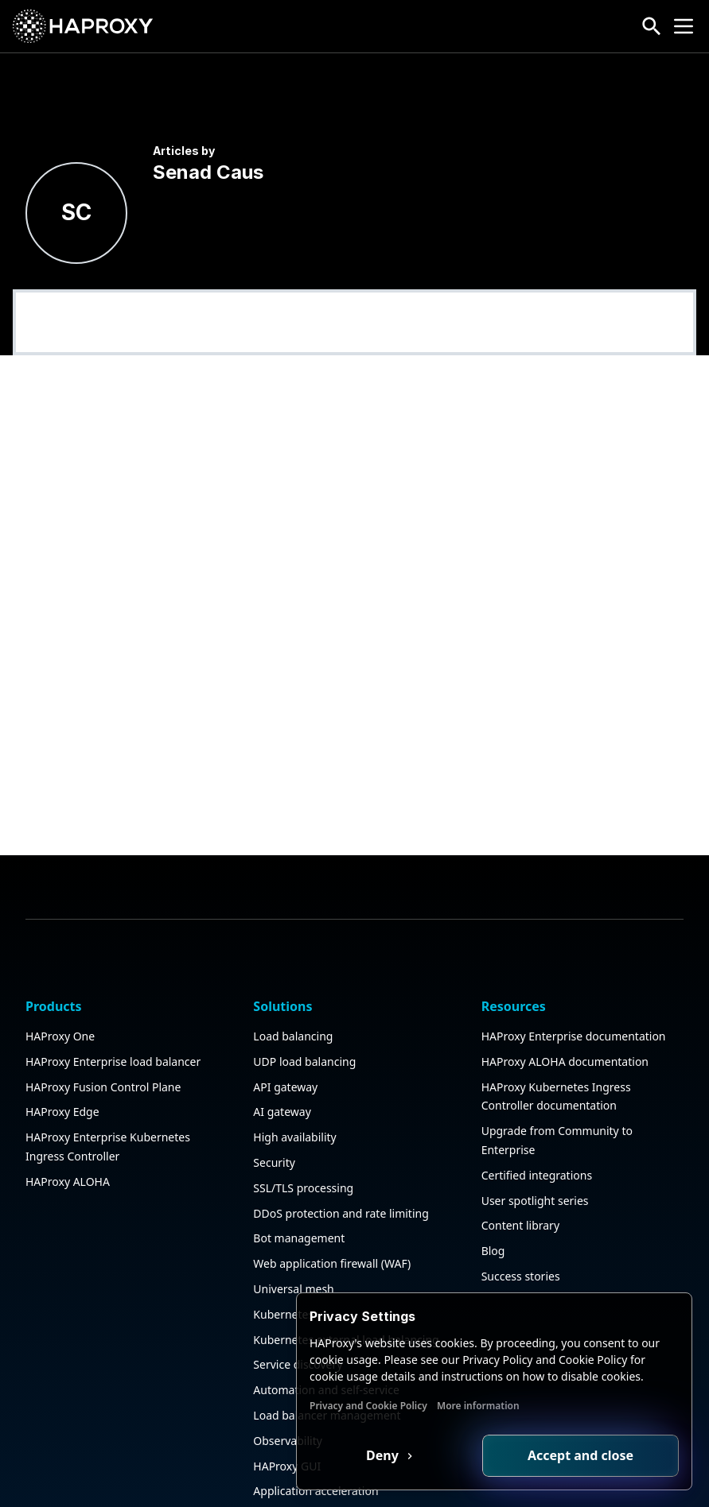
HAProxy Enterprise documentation (573, 971)
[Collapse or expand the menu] (683, 26)
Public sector (286, 1451)
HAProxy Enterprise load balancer (113, 997)
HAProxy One (60, 971)
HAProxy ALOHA (67, 1117)
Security (274, 1098)
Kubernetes (283, 1249)
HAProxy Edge (62, 1048)
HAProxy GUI (287, 1401)
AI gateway (281, 1048)
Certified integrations (536, 1110)
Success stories (520, 1211)
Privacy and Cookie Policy (368, 1405)
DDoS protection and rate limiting (340, 1148)
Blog (493, 1186)
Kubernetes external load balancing (345, 1275)
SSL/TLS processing (303, 1123)
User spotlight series (535, 1136)
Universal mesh (293, 1224)
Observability (287, 1376)
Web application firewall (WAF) (332, 1199)
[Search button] (651, 26)
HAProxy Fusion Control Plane (103, 1022)
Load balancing (293, 971)
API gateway (285, 1022)
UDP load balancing (304, 997)
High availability (294, 1072)
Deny (384, 1455)
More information (478, 1405)
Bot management (299, 1174)
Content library (520, 1161)
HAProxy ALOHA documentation (565, 997)
